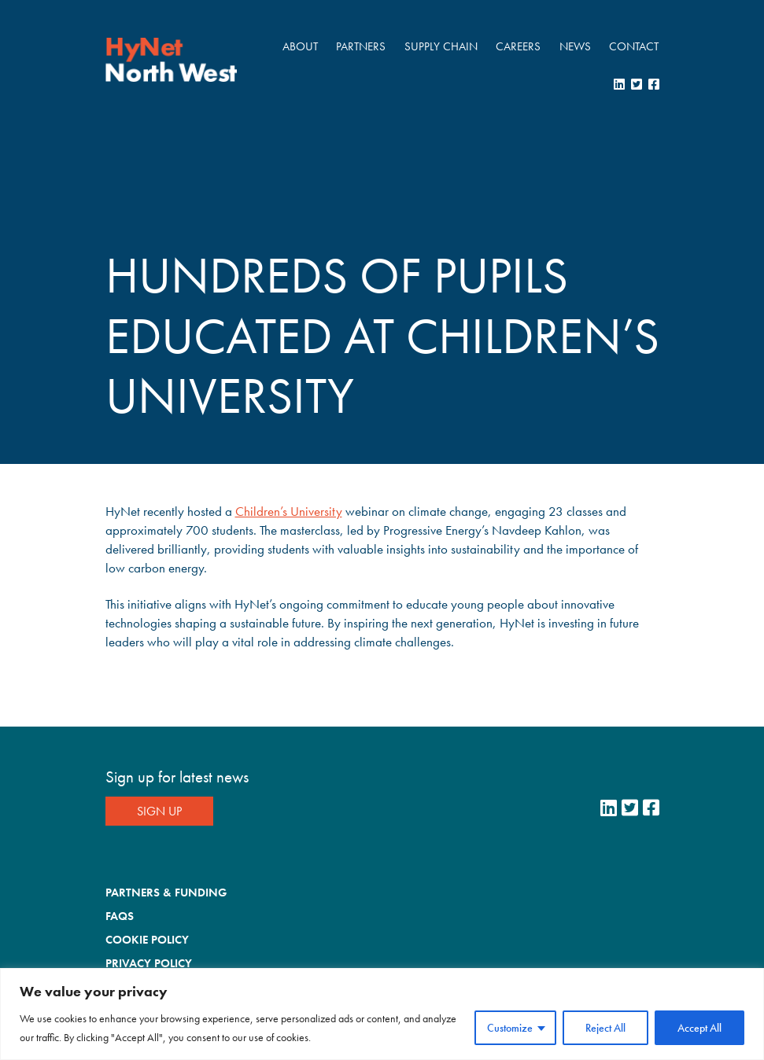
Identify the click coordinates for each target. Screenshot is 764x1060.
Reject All (605, 1028)
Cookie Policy (147, 940)
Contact (634, 46)
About (300, 46)
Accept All (699, 1028)
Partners (361, 46)
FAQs (119, 916)
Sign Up (159, 811)
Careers (518, 46)
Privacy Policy (148, 963)
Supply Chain (441, 46)
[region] (382, 1014)
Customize (510, 1028)
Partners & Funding (166, 892)
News (575, 46)
